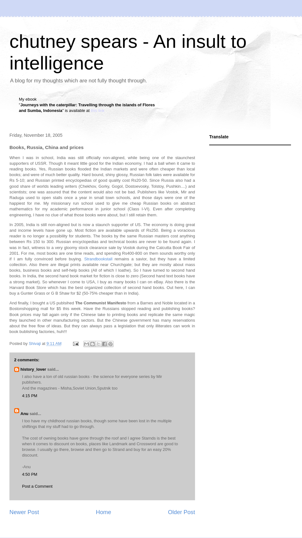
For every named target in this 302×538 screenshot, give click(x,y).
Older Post (181, 512)
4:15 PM (29, 395)
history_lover (33, 369)
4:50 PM (29, 474)
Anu (24, 413)
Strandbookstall (98, 259)
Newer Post (24, 512)
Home (103, 512)
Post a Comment (37, 486)
